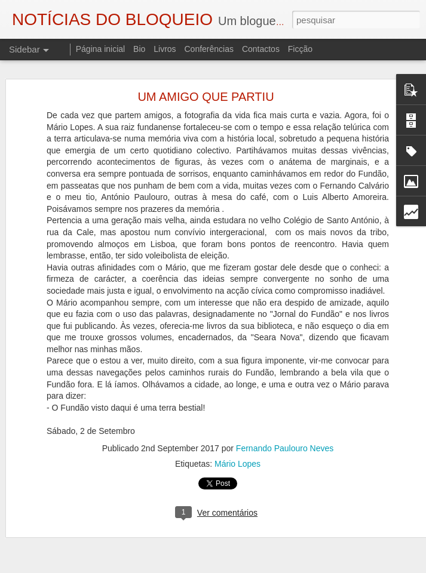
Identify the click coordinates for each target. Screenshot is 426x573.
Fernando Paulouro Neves (284, 413)
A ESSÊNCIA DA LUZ (64, 529)
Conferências (209, 49)
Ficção (300, 49)
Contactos (261, 49)
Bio (139, 49)
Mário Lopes (237, 428)
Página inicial (100, 49)
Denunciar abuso (348, 566)
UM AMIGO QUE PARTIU (205, 62)
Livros (165, 49)
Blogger (309, 566)
